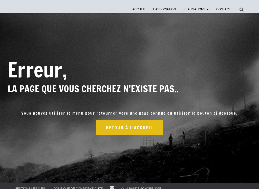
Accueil (138, 9)
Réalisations (196, 9)
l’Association (164, 9)
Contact (223, 9)
